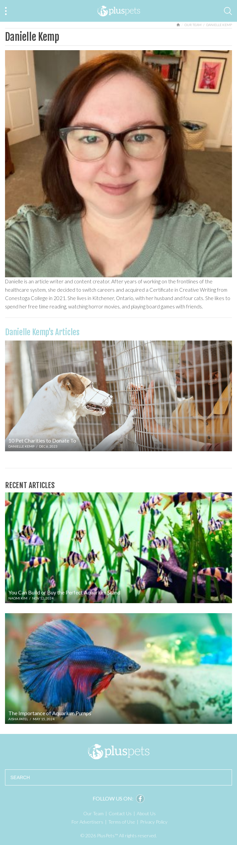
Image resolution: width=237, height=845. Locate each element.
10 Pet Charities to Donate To (42, 440)
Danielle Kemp (21, 446)
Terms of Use (121, 822)
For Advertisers (87, 822)
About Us (146, 813)
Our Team (193, 24)
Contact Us (120, 813)
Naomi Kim (17, 598)
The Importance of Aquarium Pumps (49, 713)
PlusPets (118, 751)
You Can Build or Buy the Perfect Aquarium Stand (64, 592)
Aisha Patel (18, 719)
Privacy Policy (153, 822)
